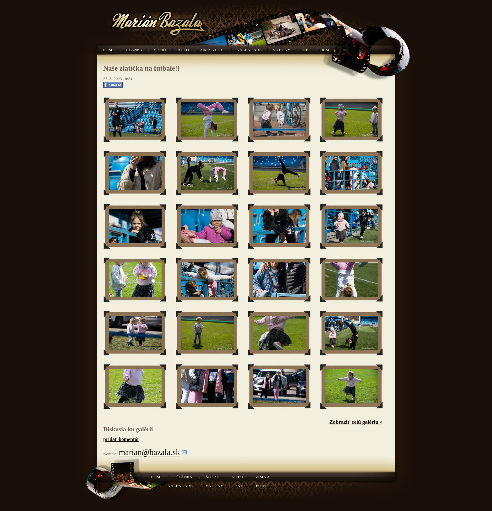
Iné (305, 49)
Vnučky (281, 49)
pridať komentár (121, 439)
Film (324, 49)
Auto (183, 49)
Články (134, 49)
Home (109, 49)
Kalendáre (249, 49)
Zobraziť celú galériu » (355, 422)
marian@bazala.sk (149, 452)
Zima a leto (212, 49)
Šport (160, 49)
